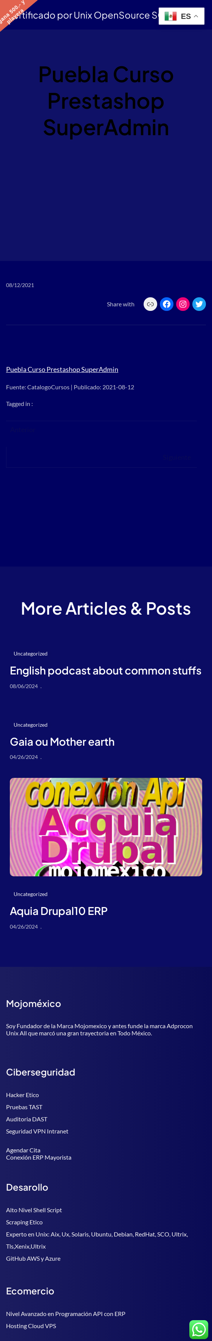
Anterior (23, 429)
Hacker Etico (22, 1094)
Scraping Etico (24, 1221)
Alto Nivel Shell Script (34, 1209)
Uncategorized (31, 653)
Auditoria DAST (26, 1118)
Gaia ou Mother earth (62, 741)
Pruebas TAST (24, 1106)
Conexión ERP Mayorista (38, 1157)
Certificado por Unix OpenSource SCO (89, 14)
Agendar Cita (23, 1150)
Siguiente (177, 457)
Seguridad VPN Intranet (37, 1131)
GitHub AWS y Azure (33, 1258)
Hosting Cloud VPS (31, 1325)
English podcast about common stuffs (105, 670)
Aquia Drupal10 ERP (59, 910)
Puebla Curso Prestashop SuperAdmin (62, 369)
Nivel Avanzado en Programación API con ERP (65, 1313)
